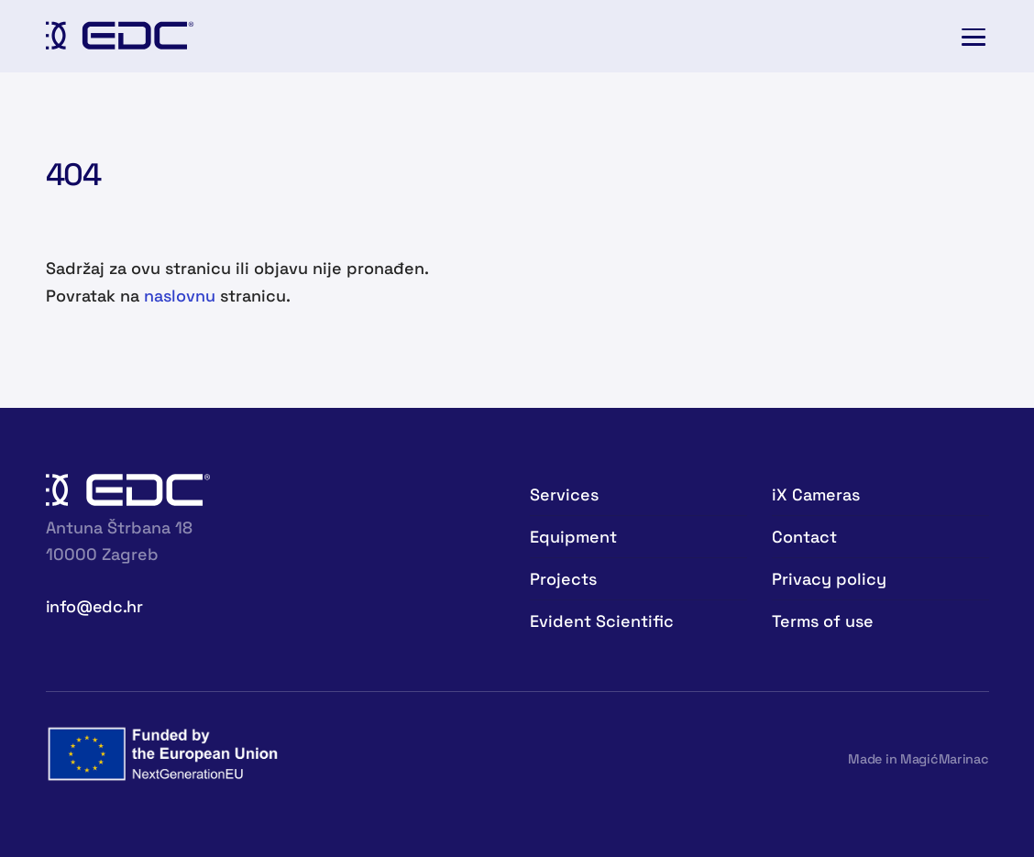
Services (564, 494)
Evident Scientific (602, 621)
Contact (804, 536)
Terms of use (823, 621)
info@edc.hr (94, 606)
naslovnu (179, 295)
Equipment (573, 536)
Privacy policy (829, 578)
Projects (563, 578)
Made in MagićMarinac (918, 759)
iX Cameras (816, 494)
